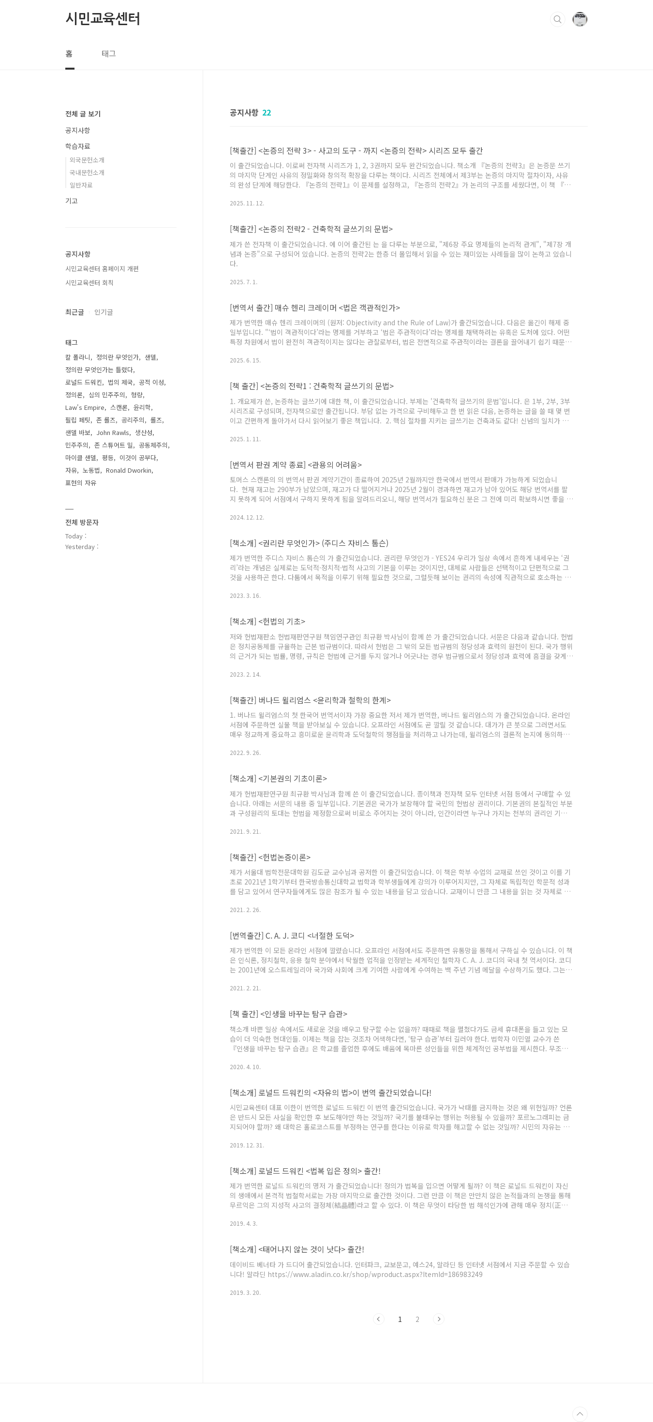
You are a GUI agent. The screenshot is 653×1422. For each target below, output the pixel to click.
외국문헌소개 (87, 159)
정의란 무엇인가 (117, 357)
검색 (557, 19)
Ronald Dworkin (128, 470)
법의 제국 (120, 382)
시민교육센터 (102, 19)
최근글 (74, 312)
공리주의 (133, 419)
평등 (108, 457)
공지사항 (77, 130)
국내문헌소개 (87, 172)
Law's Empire (84, 407)
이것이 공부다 (137, 457)
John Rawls (112, 432)
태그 (109, 53)
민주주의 (77, 445)
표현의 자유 (80, 482)
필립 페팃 (77, 419)
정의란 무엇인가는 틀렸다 (99, 369)
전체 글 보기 (83, 113)
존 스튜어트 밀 (113, 445)
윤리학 (142, 407)
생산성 (143, 432)
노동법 (91, 470)
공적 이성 (151, 382)
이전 (379, 1319)
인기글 (103, 312)
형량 (137, 394)
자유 (71, 470)
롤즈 (156, 419)
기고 (71, 200)
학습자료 (77, 146)
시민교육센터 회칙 (89, 282)
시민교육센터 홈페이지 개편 (102, 268)
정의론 (74, 394)
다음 (439, 1319)
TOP (580, 1414)
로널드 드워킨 (83, 382)
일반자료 (81, 184)
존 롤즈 (106, 419)
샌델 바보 (77, 432)
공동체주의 (153, 445)
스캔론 (119, 407)
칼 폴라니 (77, 357)
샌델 (150, 357)
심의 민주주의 (107, 394)
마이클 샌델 (80, 457)
